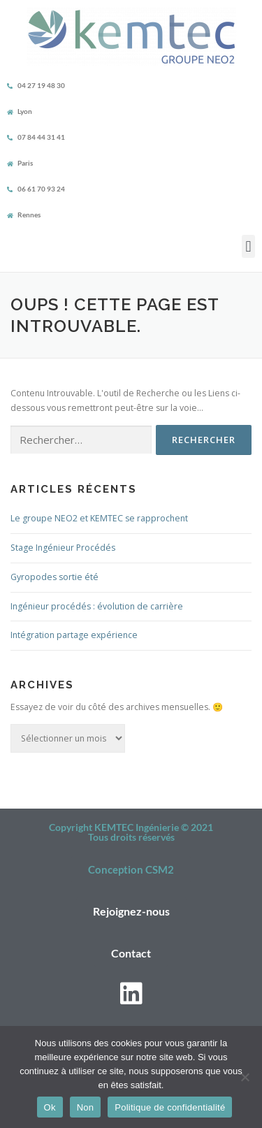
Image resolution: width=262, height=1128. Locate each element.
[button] (248, 246)
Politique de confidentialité (170, 1107)
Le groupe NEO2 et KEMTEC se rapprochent (99, 518)
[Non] (245, 1077)
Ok (50, 1107)
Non (85, 1107)
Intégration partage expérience (74, 635)
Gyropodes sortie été (54, 577)
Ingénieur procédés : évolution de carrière (96, 606)
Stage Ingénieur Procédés (62, 548)
